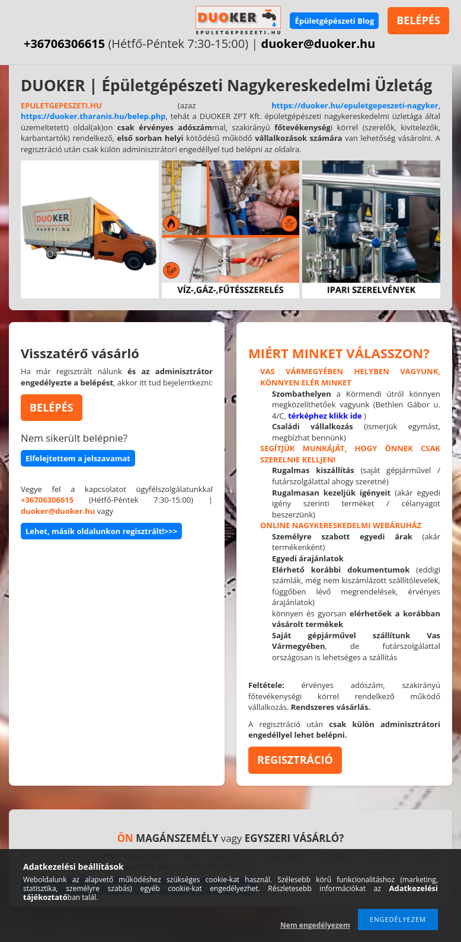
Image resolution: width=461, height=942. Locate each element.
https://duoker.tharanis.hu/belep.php (93, 116)
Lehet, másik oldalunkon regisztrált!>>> (101, 531)
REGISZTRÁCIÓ (295, 760)
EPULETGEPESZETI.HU (61, 105)
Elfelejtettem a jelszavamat (77, 458)
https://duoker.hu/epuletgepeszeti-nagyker (354, 105)
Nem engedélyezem (315, 925)
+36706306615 (64, 44)
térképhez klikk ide (325, 415)
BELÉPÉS (418, 20)
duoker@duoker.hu (318, 44)
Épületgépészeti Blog (334, 20)
